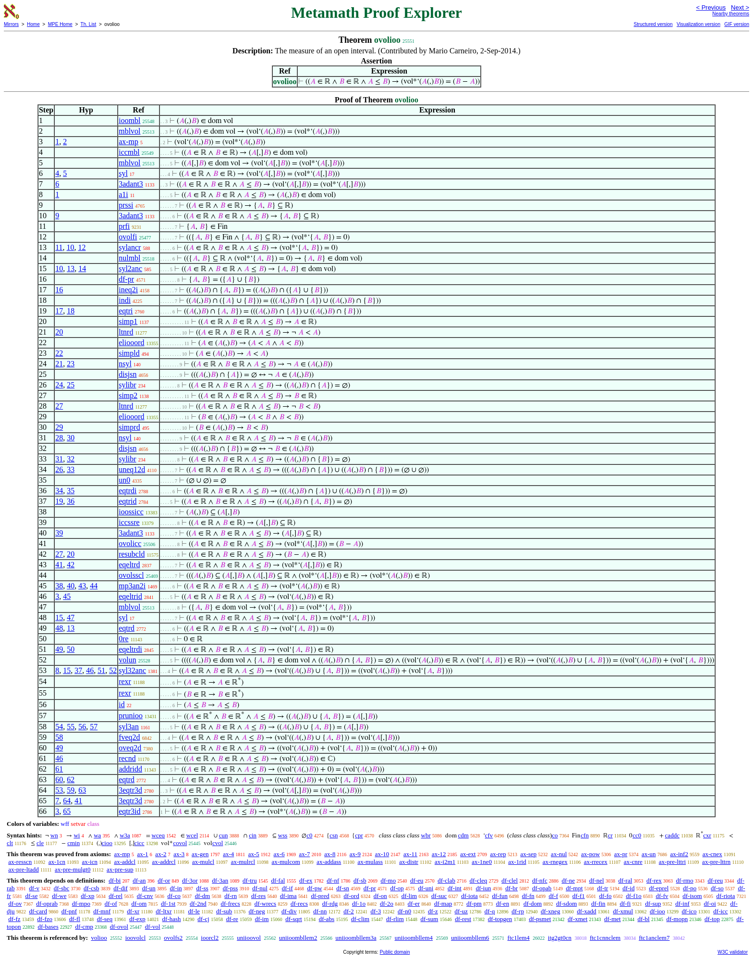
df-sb (359, 880)
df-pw (314, 888)
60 (59, 779)
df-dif (120, 888)
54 (59, 727)
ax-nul (559, 854)
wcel (192, 835)
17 (59, 311)
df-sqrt (293, 919)
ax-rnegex (555, 861)
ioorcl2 (210, 937)
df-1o (358, 903)
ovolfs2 (173, 937)
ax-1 (142, 854)
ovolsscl (131, 575)
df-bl (643, 919)
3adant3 (131, 184)
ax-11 (410, 854)
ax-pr (620, 854)
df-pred (320, 895)
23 (70, 364)
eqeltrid (130, 596)
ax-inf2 (679, 854)
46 (90, 670)
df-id (628, 888)
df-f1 (578, 895)
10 (70, 247)
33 (70, 469)
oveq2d (130, 748)
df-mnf (101, 911)
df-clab (446, 880)
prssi (126, 205)
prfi (124, 226)
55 (70, 727)
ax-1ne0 (482, 861)
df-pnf (69, 911)
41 (59, 565)
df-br (511, 888)
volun (127, 660)
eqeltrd (129, 565)
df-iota (469, 895)
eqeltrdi (130, 649)
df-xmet (577, 919)
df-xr (133, 911)
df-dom (532, 903)
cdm (463, 835)
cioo (107, 843)
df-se (31, 895)
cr (610, 835)
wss (283, 835)
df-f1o (634, 895)
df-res (258, 895)
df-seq (105, 919)
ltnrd (126, 332)
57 (93, 727)
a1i (123, 194)
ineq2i (128, 290)
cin (252, 835)
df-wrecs (265, 903)
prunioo (131, 715)
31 (59, 459)
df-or (164, 880)
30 (70, 438)
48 (59, 628)
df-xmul (623, 911)
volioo (99, 937)
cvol (217, 843)
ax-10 (382, 854)
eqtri (126, 311)
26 (59, 469)
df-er (414, 903)
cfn (585, 835)
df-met (612, 919)
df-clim (360, 919)
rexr (125, 681)
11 (58, 247)
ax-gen (200, 854)
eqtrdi (127, 490)
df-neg (257, 911)
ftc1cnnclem (605, 937)
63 (82, 790)
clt (10, 843)
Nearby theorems (730, 13)
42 (70, 565)
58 (59, 737)
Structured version (652, 24)
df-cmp (84, 926)
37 (78, 670)
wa (97, 835)
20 (59, 332)
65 (67, 811)
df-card (38, 911)
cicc (139, 843)
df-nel (596, 880)
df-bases (47, 926)
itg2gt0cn (559, 937)
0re (123, 639)
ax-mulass (370, 861)
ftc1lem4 (519, 937)
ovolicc (130, 543)
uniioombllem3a (355, 937)
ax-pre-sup (120, 869)
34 (59, 490)
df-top (712, 919)
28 (59, 438)
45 (67, 596)
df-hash (171, 919)
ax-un (649, 854)
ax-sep (528, 854)
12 (82, 247)
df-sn (342, 888)
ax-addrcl (164, 861)
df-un (149, 888)
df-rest (463, 919)
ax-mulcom (286, 861)
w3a (125, 835)
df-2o (386, 903)
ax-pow (590, 854)
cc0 (636, 835)
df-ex (305, 880)
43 (82, 586)
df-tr (602, 888)
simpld (129, 353)
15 (59, 617)
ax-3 (178, 854)
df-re (232, 919)
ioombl (129, 120)
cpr (359, 835)
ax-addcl (124, 861)
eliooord (131, 342)
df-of (111, 903)
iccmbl (129, 152)
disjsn (127, 374)
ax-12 (439, 854)
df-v (34, 888)
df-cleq (478, 880)
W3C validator (732, 952)
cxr (707, 835)
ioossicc (131, 512)
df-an (139, 880)
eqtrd (126, 628)
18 (70, 311)
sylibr (127, 385)
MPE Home (60, 24)
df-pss (230, 888)
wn (54, 835)
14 (82, 268)
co (555, 835)
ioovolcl (135, 937)
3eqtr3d (130, 790)
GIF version (736, 24)
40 (70, 586)
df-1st (168, 903)
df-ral (625, 880)
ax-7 (304, 854)
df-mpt (574, 888)
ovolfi (128, 237)
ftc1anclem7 (654, 937)
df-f (554, 895)
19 (59, 501)
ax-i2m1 (445, 861)
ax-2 (160, 854)
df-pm (474, 903)
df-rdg (330, 903)
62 (70, 779)
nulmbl (129, 258)
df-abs (327, 919)
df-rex (654, 880)
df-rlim (395, 919)
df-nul (259, 888)
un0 (124, 480)
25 (70, 385)
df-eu (416, 880)
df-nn (320, 911)
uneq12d (132, 469)
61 (59, 769)
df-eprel (658, 888)
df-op (397, 888)
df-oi (710, 903)
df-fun (500, 895)
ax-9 (355, 854)
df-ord (351, 895)
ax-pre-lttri (672, 861)
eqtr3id (129, 811)
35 (70, 490)
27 (59, 406)
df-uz (461, 911)
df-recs (299, 903)
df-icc (720, 911)
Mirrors (11, 24)
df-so (717, 888)
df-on (380, 895)
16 (59, 290)
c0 (309, 835)
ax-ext (467, 854)
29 (59, 427)
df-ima (288, 895)
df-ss (202, 888)
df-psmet (540, 919)
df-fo (605, 895)
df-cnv (145, 895)
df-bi (115, 880)
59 (70, 790)
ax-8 (329, 854)
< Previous (711, 7)
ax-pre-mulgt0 (72, 869)
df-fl (74, 919)
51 (101, 670)
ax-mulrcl (243, 861)
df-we (59, 895)
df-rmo (684, 880)
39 (59, 533)
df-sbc (62, 888)
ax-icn (89, 861)
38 (59, 586)
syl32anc (132, 670)
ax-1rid (517, 861)
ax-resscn (20, 861)
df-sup (653, 903)
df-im (262, 919)
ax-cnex (712, 854)
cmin (73, 843)
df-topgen (500, 919)
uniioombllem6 (470, 937)
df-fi (625, 903)
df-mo (388, 880)
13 (70, 268)
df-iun (483, 888)
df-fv (662, 895)
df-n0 (404, 911)
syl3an (129, 727)
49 (59, 649)
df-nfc (539, 880)
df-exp (137, 919)
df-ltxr (163, 911)
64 (67, 801)
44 (93, 586)
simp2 (128, 395)
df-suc (439, 895)
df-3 (376, 911)
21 (59, 364)
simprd (129, 427)
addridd (130, 769)
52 (113, 670)
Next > (740, 7)
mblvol (129, 131)
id (121, 704)
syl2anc (130, 268)
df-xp (87, 895)
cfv (489, 835)
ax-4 (228, 854)
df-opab (541, 888)
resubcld (132, 554)
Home (33, 24)
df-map (443, 903)
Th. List (89, 24)
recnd (127, 758)
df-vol (152, 926)
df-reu (715, 880)
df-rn (230, 895)
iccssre (129, 522)
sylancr (130, 247)
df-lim (409, 895)
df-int (455, 888)
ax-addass (328, 861)
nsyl (125, 364)
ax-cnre (633, 861)
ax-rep (498, 854)
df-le (194, 911)
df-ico (689, 911)
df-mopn (677, 919)
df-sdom (566, 903)
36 (70, 501)
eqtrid (127, 501)
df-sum (429, 919)
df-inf (682, 903)
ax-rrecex (595, 861)
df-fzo (44, 919)
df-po (689, 888)
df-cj (203, 919)
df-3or (190, 880)
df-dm (202, 895)
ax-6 (279, 854)
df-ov (15, 903)
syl (123, 173)
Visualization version (698, 24)
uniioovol (249, 937)
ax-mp (128, 141)
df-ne (567, 880)
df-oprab (47, 903)
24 (59, 385)
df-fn (528, 895)
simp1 (128, 321)
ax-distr (408, 861)
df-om (138, 903)
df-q (490, 911)
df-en (502, 903)
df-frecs (230, 903)
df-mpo (81, 903)
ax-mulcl (203, 861)
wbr (426, 835)
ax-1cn (57, 861)
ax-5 (253, 854)
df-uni (425, 888)
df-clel (509, 880)
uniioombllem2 (298, 937)
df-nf (333, 880)
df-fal (278, 880)
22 (59, 353)
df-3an (220, 880)
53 (59, 790)
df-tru (250, 880)
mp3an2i (132, 586)
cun (223, 835)
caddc (672, 835)
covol (180, 843)
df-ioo (657, 911)
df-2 (348, 911)
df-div (289, 911)
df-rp (517, 911)
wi (76, 835)
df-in (176, 888)
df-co (173, 895)
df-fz (14, 919)
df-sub (224, 911)
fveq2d (129, 737)
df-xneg (550, 911)
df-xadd (586, 911)
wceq (158, 835)
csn (333, 835)
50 (70, 649)
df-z (433, 911)
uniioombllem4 (414, 937)
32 (70, 459)
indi (125, 300)
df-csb (91, 888)
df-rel (115, 895)
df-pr (126, 279)
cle (40, 843)
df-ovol (119, 926)
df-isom (692, 895)
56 (82, 727)
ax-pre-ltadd (23, 869)
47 (70, 617)
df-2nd (198, 903)
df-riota (725, 895)
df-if (287, 888)
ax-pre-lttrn (716, 861)
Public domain (395, 952)
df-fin (598, 903)
